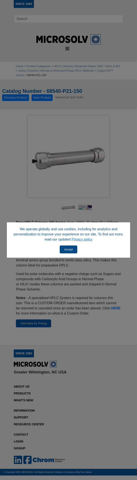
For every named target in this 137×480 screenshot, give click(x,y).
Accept (68, 249)
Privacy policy (82, 239)
